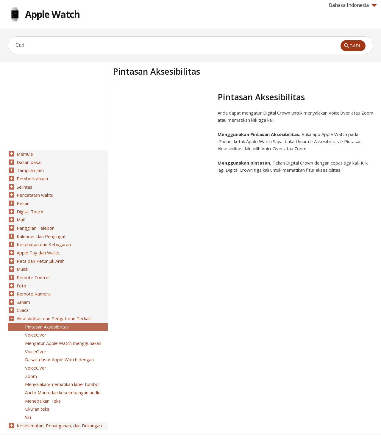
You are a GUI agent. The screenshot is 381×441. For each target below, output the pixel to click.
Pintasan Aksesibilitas (46, 316)
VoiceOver (35, 324)
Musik (22, 262)
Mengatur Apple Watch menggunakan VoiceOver (62, 336)
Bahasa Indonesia (353, 5)
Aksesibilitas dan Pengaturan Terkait (53, 309)
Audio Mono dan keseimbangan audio (62, 378)
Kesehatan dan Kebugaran (43, 239)
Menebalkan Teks (42, 386)
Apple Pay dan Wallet (37, 247)
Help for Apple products (29, 426)
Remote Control (32, 270)
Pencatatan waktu (34, 193)
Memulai (24, 154)
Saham (22, 293)
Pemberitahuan (31, 177)
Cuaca (22, 301)
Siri (27, 401)
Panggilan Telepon (35, 223)
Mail (20, 216)
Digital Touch (29, 208)
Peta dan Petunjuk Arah (40, 254)
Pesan (22, 200)
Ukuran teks (36, 394)
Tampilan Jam (29, 169)
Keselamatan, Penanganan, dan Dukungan (58, 409)
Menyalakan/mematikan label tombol (61, 370)
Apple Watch (52, 14)
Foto (21, 278)
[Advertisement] (163, 133)
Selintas (24, 185)
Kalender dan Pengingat (40, 231)
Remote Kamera (33, 285)
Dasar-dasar (29, 162)
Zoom (30, 363)
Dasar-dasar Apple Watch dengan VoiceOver (58, 351)
